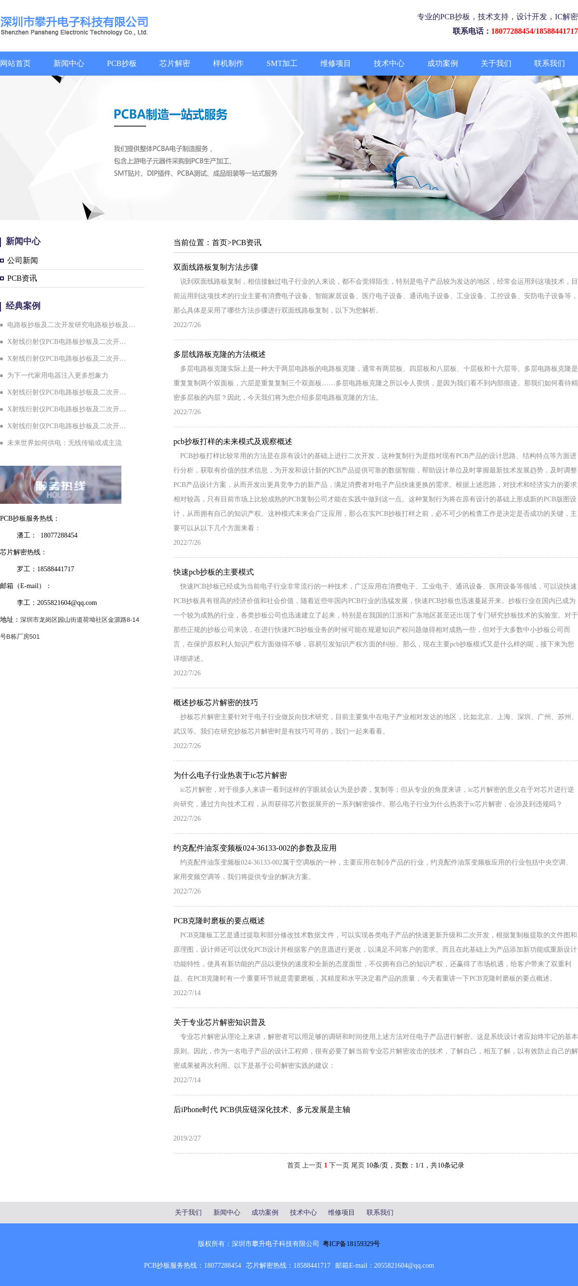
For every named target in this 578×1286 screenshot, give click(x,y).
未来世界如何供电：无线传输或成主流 (64, 442)
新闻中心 (68, 63)
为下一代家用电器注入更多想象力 (57, 375)
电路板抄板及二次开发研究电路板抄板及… (71, 324)
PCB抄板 (122, 63)
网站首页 (15, 63)
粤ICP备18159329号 (352, 1243)
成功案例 (442, 63)
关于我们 (496, 63)
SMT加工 (282, 63)
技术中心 (389, 63)
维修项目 (335, 63)
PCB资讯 (22, 278)
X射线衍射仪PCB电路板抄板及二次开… (66, 341)
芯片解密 (174, 63)
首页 (219, 242)
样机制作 (228, 63)
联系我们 (549, 63)
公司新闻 (22, 260)
